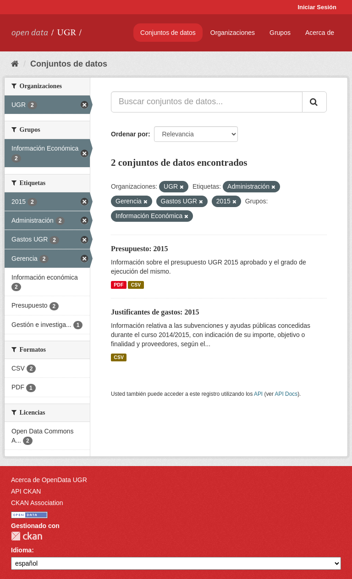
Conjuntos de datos (168, 32)
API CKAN (26, 491)
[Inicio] (15, 63)
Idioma (21, 550)
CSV (136, 284)
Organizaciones (232, 32)
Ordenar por (129, 134)
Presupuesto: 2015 (139, 249)
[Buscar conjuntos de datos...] (206, 101)
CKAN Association (37, 502)
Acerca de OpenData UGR (49, 479)
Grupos (280, 32)
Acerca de (319, 32)
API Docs (286, 394)
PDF (118, 284)
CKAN (26, 536)
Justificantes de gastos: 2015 (155, 312)
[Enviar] (314, 101)
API (258, 394)
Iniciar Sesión (316, 7)
